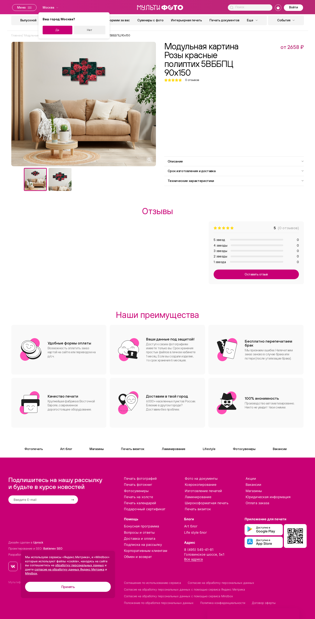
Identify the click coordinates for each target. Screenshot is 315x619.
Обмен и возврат (138, 557)
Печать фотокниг (138, 484)
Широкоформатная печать (206, 503)
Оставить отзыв (256, 274)
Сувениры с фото (150, 20)
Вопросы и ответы (139, 532)
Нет (89, 30)
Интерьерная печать (186, 20)
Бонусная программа (141, 526)
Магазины (96, 449)
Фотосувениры (244, 449)
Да (57, 30)
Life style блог (195, 532)
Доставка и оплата (139, 538)
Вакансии (280, 449)
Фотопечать (33, 449)
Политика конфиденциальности (222, 603)
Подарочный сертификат (145, 509)
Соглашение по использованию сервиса (152, 582)
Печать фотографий (140, 478)
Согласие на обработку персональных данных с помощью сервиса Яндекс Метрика (184, 589)
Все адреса (193, 559)
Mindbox (31, 573)
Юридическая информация (268, 497)
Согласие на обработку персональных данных (221, 582)
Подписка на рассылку (143, 544)
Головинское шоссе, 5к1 (204, 554)
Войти (293, 7)
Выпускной (28, 20)
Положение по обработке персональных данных (159, 603)
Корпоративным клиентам (145, 551)
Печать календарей (140, 503)
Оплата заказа (257, 503)
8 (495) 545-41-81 (198, 549)
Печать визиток (132, 449)
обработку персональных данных (79, 565)
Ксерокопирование (200, 484)
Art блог (66, 449)
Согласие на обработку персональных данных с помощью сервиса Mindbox (178, 596)
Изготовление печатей (203, 491)
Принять (68, 587)
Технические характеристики (236, 181)
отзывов (192, 80)
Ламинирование (173, 449)
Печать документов (224, 20)
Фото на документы (201, 478)
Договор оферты (264, 603)
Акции (251, 478)
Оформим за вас (117, 20)
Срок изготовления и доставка (236, 171)
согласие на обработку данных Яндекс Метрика (69, 569)
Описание (236, 161)
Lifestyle (209, 449)
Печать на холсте (138, 497)
